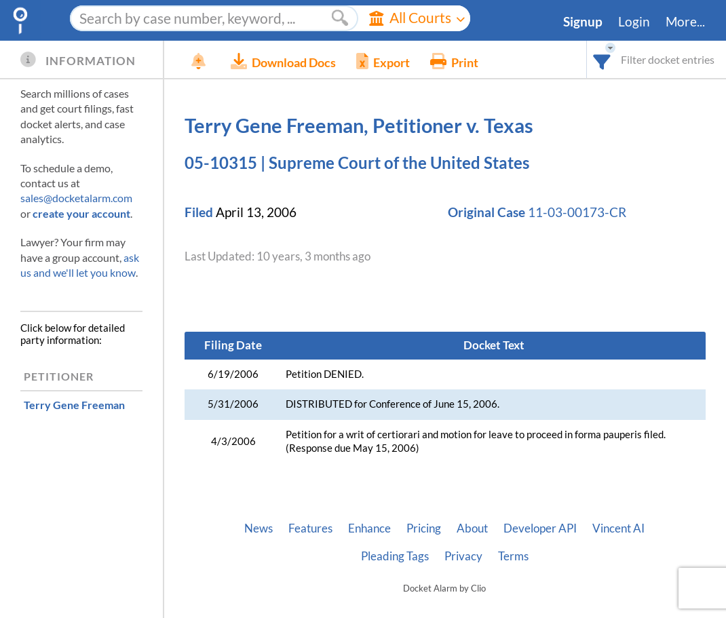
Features (310, 528)
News (258, 528)
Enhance (369, 528)
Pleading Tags (395, 556)
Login (634, 21)
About (472, 528)
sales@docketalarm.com (76, 197)
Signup (583, 21)
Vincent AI (618, 528)
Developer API (540, 528)
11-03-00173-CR (577, 212)
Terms (513, 556)
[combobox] (602, 59)
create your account (81, 213)
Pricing (423, 528)
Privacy (463, 556)
